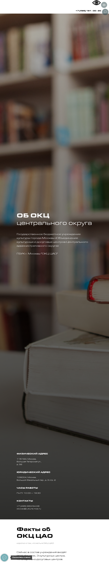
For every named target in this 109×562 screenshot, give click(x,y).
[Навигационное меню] (104, 5)
